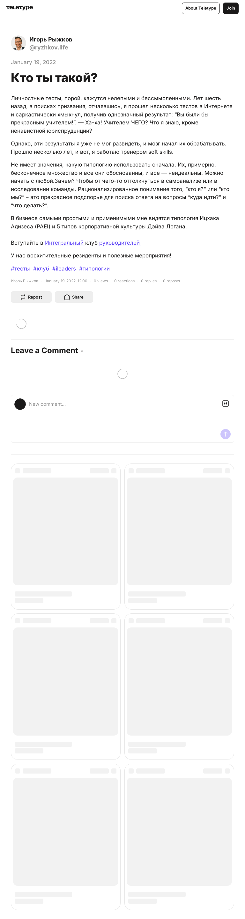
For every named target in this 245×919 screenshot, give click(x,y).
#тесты (20, 268)
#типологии (94, 268)
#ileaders (64, 268)
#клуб (41, 268)
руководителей (119, 243)
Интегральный (65, 243)
